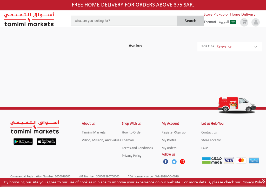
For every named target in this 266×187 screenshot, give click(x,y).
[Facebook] (166, 161)
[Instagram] (182, 161)
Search (190, 21)
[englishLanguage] (211, 22)
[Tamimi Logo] (29, 19)
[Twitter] (174, 161)
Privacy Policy (253, 182)
